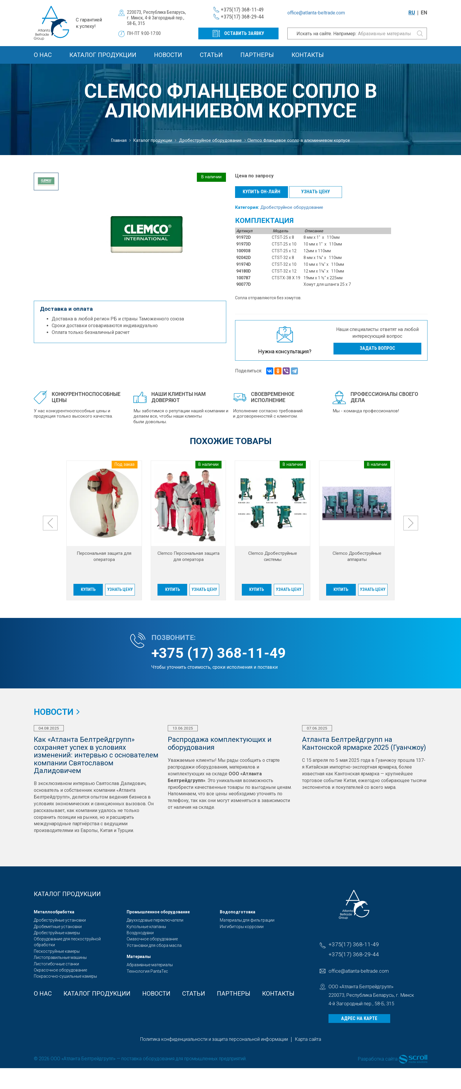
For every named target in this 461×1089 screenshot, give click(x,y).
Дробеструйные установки (60, 920)
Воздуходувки (140, 932)
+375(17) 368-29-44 (242, 16)
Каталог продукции (102, 54)
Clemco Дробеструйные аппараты (357, 556)
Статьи (211, 54)
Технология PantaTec (147, 971)
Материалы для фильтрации (247, 920)
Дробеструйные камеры (57, 932)
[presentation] (50, 523)
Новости (168, 54)
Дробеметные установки (58, 926)
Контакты (307, 54)
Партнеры (257, 54)
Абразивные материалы (150, 964)
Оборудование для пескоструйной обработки (67, 942)
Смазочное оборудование (152, 939)
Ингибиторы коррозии (242, 926)
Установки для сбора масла (154, 945)
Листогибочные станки (56, 964)
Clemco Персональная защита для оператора (188, 556)
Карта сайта (308, 1039)
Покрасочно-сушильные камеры (65, 976)
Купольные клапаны (146, 926)
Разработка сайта (378, 1058)
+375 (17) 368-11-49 (218, 653)
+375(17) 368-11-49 (242, 9)
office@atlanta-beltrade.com (316, 13)
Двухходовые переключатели (155, 920)
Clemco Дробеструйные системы (272, 556)
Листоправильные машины (60, 957)
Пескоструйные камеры (57, 951)
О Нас (43, 54)
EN (424, 13)
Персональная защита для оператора (104, 556)
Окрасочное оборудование (60, 970)
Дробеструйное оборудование (291, 207)
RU (411, 13)
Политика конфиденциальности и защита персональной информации (214, 1039)
